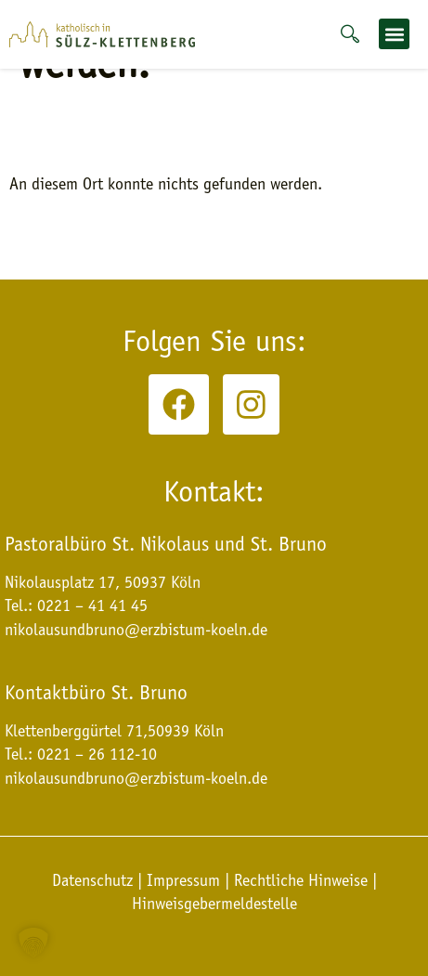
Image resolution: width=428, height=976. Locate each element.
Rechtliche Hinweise (301, 880)
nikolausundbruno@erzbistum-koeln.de (136, 778)
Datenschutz (94, 880)
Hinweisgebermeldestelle (214, 903)
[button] (394, 34)
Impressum (183, 880)
